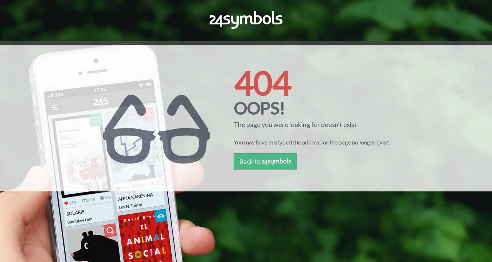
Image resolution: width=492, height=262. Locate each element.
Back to (265, 161)
